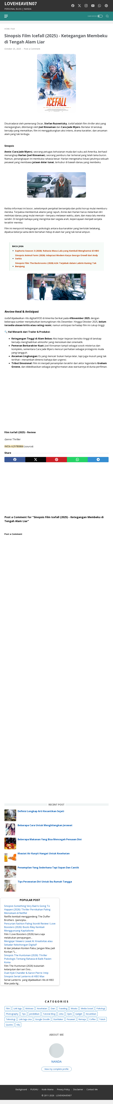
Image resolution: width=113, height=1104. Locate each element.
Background (21, 1093)
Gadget (78, 1017)
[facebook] (14, 460)
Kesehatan (42, 1012)
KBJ (18, 1028)
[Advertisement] (56, 487)
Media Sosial (87, 1012)
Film (8, 1012)
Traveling (63, 1012)
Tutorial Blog (49, 1017)
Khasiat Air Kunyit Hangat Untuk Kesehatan (44, 857)
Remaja (82, 1023)
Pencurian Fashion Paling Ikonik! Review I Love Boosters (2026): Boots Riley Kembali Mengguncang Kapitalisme (28, 931)
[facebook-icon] (73, 6)
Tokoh (102, 1023)
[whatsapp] (77, 460)
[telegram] (98, 460)
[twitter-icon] (80, 6)
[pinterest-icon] (106, 6)
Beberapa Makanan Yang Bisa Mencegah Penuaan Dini (50, 843)
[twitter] (35, 460)
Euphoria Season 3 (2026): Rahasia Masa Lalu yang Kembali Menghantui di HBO (57, 251)
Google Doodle (42, 1023)
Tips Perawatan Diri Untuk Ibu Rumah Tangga (45, 885)
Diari (53, 1012)
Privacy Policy (63, 1093)
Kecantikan (91, 1017)
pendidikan (34, 1017)
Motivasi (29, 1012)
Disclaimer (78, 1093)
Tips (24, 1017)
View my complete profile (56, 1072)
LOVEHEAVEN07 (20, 3)
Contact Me (92, 1093)
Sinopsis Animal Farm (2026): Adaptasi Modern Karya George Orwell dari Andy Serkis (56, 257)
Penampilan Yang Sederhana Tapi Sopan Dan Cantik (48, 871)
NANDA (56, 1065)
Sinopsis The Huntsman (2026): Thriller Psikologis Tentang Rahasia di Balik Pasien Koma (28, 962)
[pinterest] (56, 460)
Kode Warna (47, 1093)
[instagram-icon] (87, 6)
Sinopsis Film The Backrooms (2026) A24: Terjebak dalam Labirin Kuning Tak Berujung (55, 265)
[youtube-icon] (93, 6)
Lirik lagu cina (25, 1023)
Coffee (92, 1023)
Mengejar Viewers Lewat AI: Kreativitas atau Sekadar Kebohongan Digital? (29, 946)
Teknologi (10, 1023)
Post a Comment (32, 49)
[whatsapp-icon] (100, 6)
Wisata (74, 1012)
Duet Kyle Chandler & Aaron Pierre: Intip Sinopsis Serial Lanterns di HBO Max (27, 978)
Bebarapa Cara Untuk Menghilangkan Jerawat (45, 829)
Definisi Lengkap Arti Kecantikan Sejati (41, 814)
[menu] (7, 16)
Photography (12, 1017)
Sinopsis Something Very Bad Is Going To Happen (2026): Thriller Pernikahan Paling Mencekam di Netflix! (28, 913)
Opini (69, 1017)
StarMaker (58, 1023)
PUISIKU (34, 1093)
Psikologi (100, 1012)
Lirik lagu (17, 1012)
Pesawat (71, 1023)
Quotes (9, 1028)
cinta (61, 1017)
